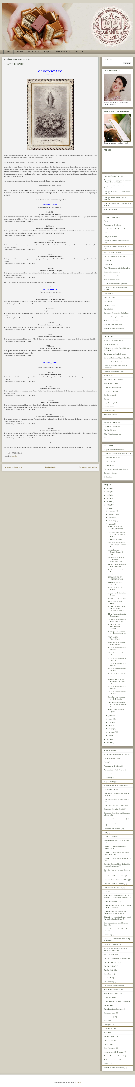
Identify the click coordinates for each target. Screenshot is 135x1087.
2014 (108, 498)
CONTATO (79, 52)
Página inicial (50, 467)
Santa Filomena (109, 407)
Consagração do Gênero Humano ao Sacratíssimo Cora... (116, 559)
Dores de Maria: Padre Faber (113, 362)
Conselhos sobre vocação (112, 457)
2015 (108, 495)
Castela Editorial (109, 789)
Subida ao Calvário (110, 414)
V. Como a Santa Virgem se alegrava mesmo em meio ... (116, 534)
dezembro (112, 511)
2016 (108, 492)
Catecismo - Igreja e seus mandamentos (117, 823)
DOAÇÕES (47, 52)
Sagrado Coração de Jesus (112, 403)
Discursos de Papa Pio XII (113, 887)
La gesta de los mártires (112, 272)
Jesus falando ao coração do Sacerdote (117, 268)
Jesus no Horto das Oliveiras (113, 379)
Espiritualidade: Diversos (112, 252)
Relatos (106, 1032)
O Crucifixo (108, 477)
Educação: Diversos (110, 209)
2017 (108, 488)
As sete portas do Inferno (112, 225)
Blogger (78, 1082)
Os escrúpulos (108, 293)
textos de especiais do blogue (114, 1052)
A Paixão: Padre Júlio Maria (113, 340)
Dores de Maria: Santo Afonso (114, 372)
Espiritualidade (109, 954)
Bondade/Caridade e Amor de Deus (116, 229)
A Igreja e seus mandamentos (114, 449)
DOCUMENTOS (33, 52)
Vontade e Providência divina (114, 328)
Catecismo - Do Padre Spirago (114, 805)
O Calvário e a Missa (111, 391)
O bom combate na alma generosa (115, 284)
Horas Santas (108, 375)
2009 (108, 742)
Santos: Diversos (109, 411)
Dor (105, 891)
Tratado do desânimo (111, 321)
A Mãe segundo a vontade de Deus (115, 754)
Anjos (106, 221)
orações (15, 456)
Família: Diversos (110, 430)
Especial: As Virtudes (111, 944)
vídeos (106, 1064)
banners (106, 774)
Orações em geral (110, 395)
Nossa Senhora (109, 997)
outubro (111, 517)
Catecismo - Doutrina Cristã (113, 809)
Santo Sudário (108, 309)
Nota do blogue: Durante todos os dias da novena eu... (117, 704)
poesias (106, 1021)
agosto (111, 524)
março (111, 729)
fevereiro (112, 732)
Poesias (106, 399)
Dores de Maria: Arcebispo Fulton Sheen (117, 358)
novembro (112, 514)
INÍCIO (8, 52)
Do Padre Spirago (110, 461)
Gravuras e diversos (110, 473)
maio (110, 722)
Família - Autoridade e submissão (115, 958)
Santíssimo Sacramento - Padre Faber (116, 313)
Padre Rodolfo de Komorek (113, 1009)
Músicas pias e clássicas (112, 280)
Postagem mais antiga (88, 467)
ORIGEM (19, 52)
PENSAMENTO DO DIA (117, 598)
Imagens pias (108, 264)
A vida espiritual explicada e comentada (117, 453)
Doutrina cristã (109, 465)
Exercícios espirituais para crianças (116, 469)
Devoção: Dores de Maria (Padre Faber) (117, 858)
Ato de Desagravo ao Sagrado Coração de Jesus (115, 552)
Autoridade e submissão (112, 426)
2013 (108, 501)
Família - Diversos (110, 962)
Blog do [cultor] (109, 782)
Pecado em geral (109, 297)
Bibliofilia (107, 778)
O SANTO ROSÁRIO (115, 539)
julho (110, 716)
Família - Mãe (108, 970)
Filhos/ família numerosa (112, 434)
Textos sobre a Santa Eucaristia (114, 1056)
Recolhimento (108, 301)
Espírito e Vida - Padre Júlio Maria (115, 256)
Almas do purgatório (111, 344)
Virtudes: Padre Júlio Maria (113, 325)
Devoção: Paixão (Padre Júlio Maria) (116, 880)
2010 (108, 739)
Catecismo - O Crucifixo (112, 829)
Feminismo (108, 974)
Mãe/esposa (108, 438)
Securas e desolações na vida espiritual (117, 317)
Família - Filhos (109, 966)
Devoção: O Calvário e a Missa (114, 876)
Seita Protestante (109, 1048)
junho (111, 719)
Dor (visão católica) (110, 237)
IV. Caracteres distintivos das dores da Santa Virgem (116, 572)
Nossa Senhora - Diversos (112, 387)
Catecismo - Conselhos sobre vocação (116, 799)
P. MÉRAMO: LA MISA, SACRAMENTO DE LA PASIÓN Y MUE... (116, 609)
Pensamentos (108, 1017)
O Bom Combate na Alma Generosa (116, 1001)
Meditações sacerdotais (112, 276)
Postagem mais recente (13, 467)
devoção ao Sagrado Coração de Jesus (116, 840)
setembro (112, 521)
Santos (106, 1044)
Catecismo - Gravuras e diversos (115, 819)
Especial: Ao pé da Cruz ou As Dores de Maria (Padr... (116, 681)
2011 (108, 508)
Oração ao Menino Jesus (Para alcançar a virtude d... (117, 545)
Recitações (107, 1025)
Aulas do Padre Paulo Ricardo (114, 770)
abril (110, 725)
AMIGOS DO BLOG (63, 52)
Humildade (107, 260)
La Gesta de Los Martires (112, 986)
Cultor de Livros (109, 836)
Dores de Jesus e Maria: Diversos (115, 354)
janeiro (111, 735)
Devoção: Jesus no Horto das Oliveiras (117, 870)
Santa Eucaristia (109, 305)
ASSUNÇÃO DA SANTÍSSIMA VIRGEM (114, 626)
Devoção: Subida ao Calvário (114, 884)
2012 (108, 505)
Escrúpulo (107, 935)
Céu (105, 233)
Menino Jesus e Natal (111, 383)
